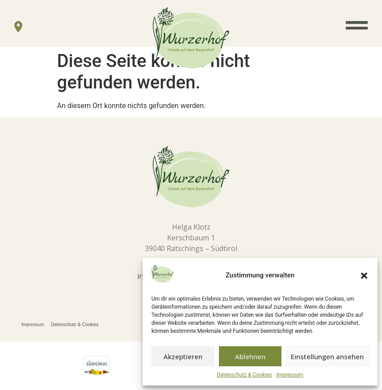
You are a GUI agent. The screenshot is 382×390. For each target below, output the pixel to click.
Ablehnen (250, 356)
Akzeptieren (183, 356)
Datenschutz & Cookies (244, 375)
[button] (364, 275)
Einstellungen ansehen (327, 356)
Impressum (290, 375)
